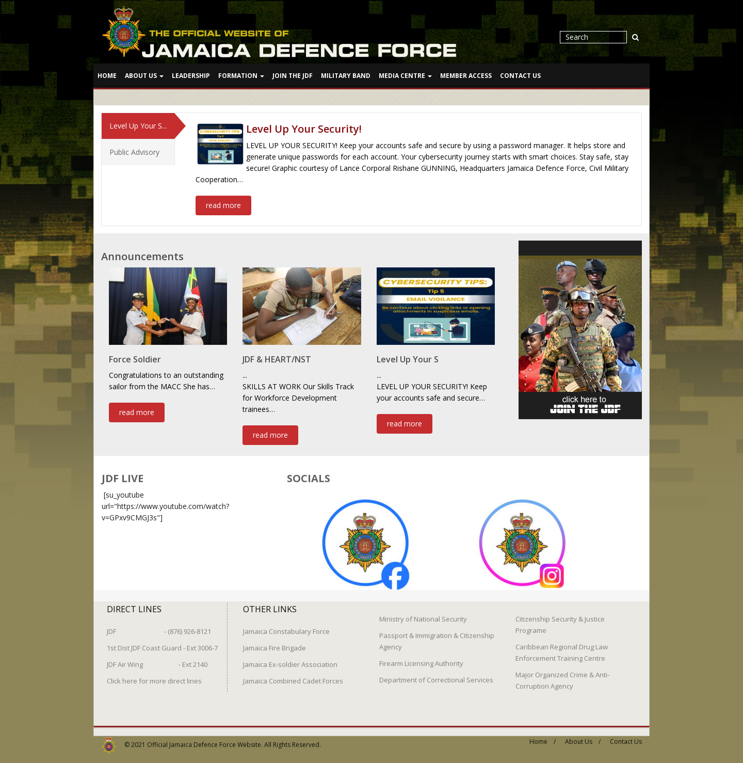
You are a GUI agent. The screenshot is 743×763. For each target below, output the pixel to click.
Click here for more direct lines (154, 676)
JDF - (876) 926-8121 (159, 626)
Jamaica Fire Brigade (274, 643)
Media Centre (405, 75)
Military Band (345, 75)
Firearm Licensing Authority (421, 658)
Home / (542, 737)
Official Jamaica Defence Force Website (204, 740)
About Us (144, 75)
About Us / (583, 737)
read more (223, 205)
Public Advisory (134, 151)
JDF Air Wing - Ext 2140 (157, 659)
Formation (241, 75)
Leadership (191, 75)
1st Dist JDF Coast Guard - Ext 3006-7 (162, 643)
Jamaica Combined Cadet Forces (293, 676)
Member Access (466, 75)
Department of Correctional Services (436, 675)
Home (107, 75)
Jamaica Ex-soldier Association (290, 659)
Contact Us (520, 75)
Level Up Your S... (138, 125)
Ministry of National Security (423, 614)
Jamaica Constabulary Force (286, 626)
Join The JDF (292, 75)
